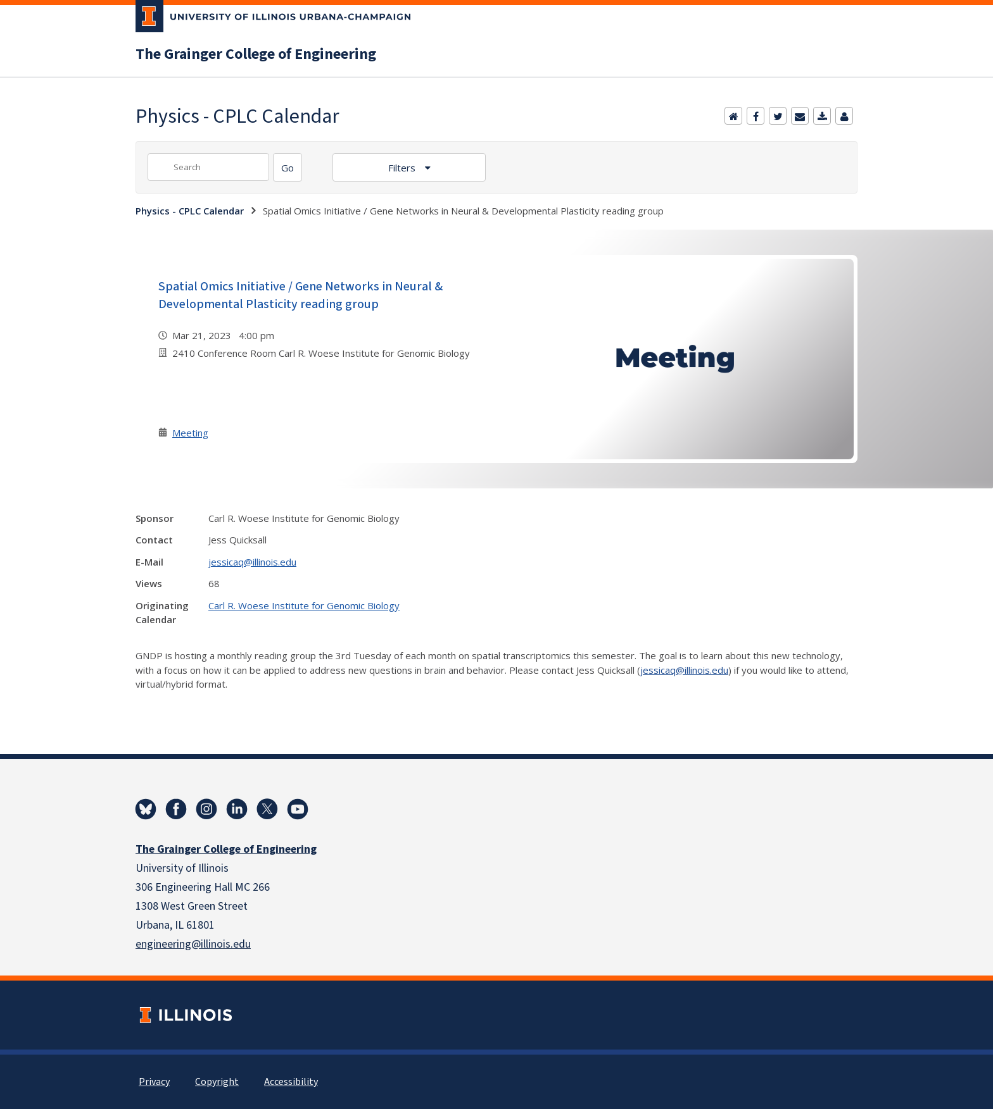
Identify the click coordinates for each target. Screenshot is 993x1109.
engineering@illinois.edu (193, 944)
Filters (403, 167)
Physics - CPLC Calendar (190, 210)
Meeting (190, 432)
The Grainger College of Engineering (256, 54)
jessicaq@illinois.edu (252, 561)
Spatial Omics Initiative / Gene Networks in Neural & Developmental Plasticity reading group (300, 295)
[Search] (287, 167)
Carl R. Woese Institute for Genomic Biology (304, 605)
